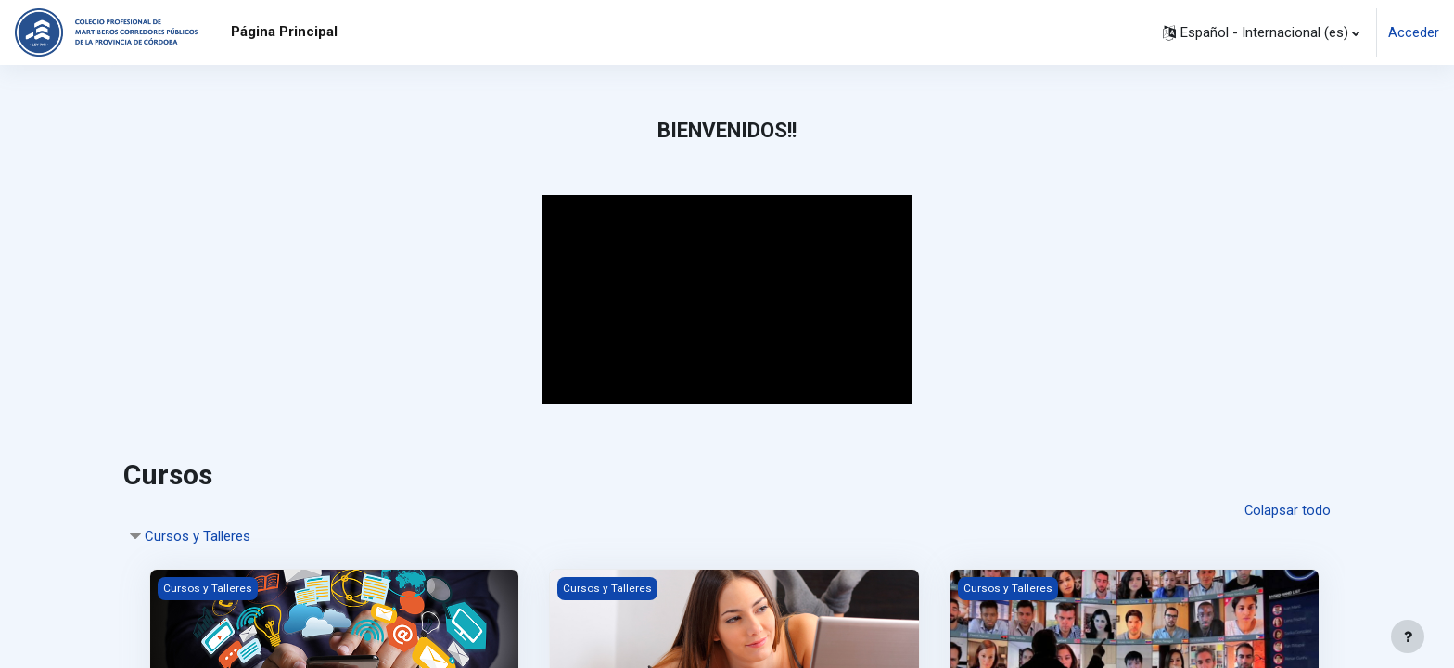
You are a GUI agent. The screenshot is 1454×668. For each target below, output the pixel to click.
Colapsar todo (1287, 513)
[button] (1261, 32)
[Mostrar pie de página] (1407, 636)
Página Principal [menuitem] (284, 31)
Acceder (1413, 32)
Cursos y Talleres (197, 538)
